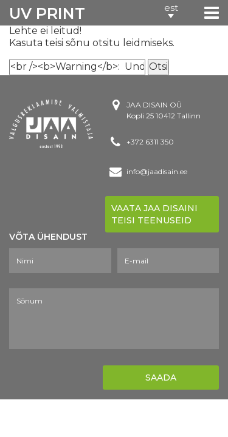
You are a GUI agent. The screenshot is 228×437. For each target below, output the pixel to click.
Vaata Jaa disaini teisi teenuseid (154, 214)
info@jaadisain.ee (156, 171)
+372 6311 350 (150, 141)
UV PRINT (47, 13)
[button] (171, 12)
